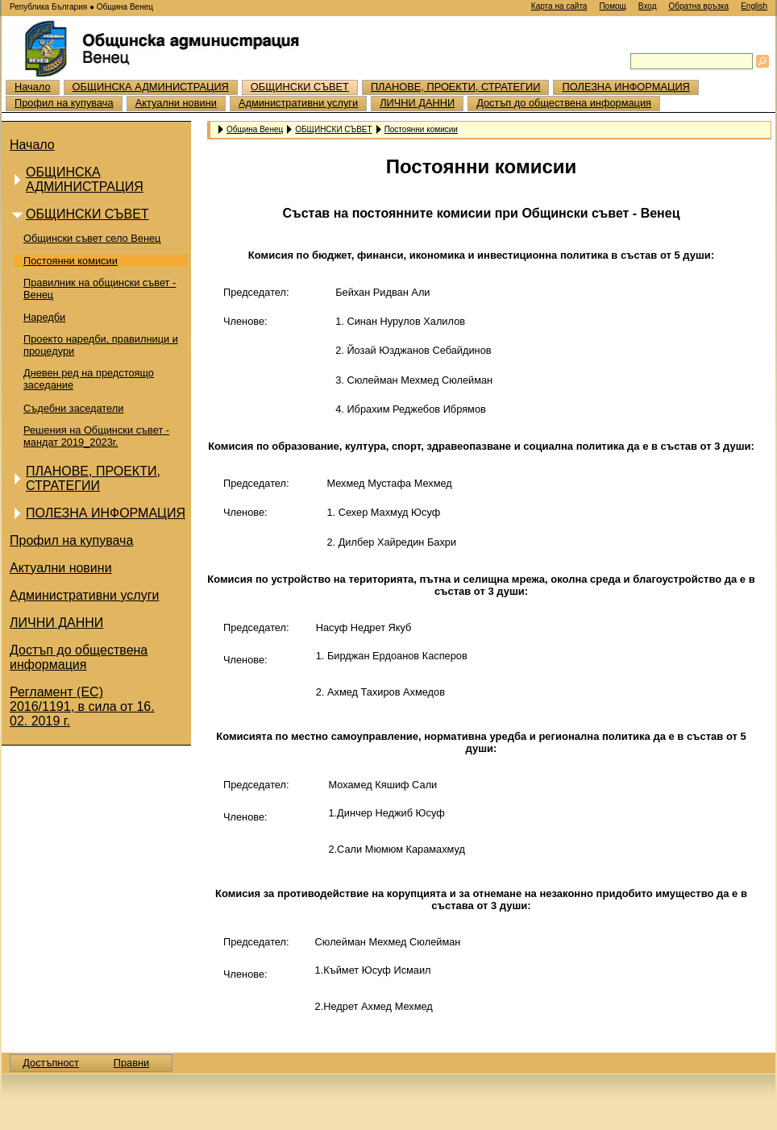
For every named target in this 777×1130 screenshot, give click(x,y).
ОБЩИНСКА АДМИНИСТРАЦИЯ (151, 87)
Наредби (44, 317)
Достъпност (51, 1063)
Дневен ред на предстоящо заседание (88, 379)
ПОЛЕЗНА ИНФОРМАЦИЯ (625, 87)
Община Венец (254, 129)
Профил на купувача (64, 103)
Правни (131, 1063)
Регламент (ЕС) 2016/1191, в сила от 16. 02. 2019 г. (82, 706)
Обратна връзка (698, 6)
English (754, 6)
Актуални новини (176, 103)
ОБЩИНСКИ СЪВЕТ (300, 87)
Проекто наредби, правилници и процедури (100, 345)
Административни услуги (298, 103)
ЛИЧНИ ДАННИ (417, 103)
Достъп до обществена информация (563, 103)
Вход (647, 6)
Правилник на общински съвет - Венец (99, 288)
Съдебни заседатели (73, 408)
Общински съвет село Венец (91, 238)
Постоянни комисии (70, 261)
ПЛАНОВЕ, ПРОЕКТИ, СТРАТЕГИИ (456, 87)
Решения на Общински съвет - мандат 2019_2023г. (96, 436)
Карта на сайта (559, 6)
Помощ (612, 6)
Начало (33, 87)
